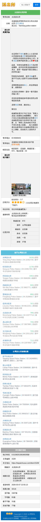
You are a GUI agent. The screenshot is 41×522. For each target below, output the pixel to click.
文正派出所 (7, 331)
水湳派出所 (7, 340)
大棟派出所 (7, 420)
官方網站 (19, 23)
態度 (17, 105)
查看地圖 (15, 144)
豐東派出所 (7, 294)
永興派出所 (7, 257)
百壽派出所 (7, 430)
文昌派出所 (7, 313)
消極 (31, 76)
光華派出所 (7, 439)
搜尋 (36, 5)
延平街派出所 (8, 356)
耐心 (25, 85)
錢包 (22, 54)
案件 (36, 118)
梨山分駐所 (7, 365)
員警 (24, 56)
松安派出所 (7, 267)
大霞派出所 (7, 402)
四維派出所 (7, 285)
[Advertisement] (25, 40)
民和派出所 (7, 374)
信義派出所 (7, 411)
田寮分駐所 (7, 384)
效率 (31, 65)
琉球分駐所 (7, 304)
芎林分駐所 (7, 393)
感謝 (15, 61)
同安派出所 (7, 276)
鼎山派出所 (7, 322)
